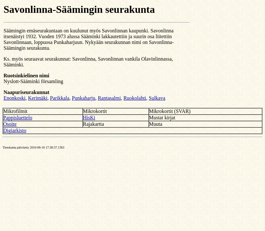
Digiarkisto (14, 130)
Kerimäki (37, 98)
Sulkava (157, 98)
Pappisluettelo (17, 117)
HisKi (89, 117)
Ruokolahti (134, 98)
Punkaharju (83, 98)
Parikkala (59, 98)
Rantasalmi (109, 98)
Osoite (10, 124)
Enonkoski (14, 98)
